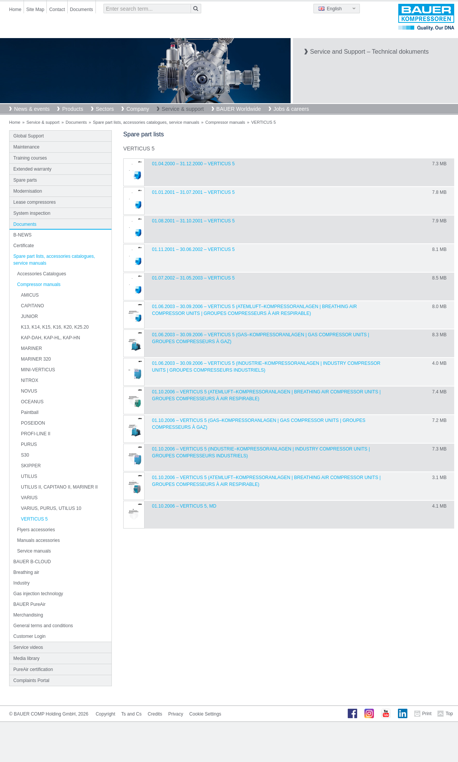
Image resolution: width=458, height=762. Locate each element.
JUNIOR (29, 316)
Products (72, 109)
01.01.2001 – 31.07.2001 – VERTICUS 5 (193, 192)
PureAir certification (33, 669)
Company (137, 109)
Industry (21, 583)
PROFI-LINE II (35, 433)
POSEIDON (33, 423)
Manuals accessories (38, 540)
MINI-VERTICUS (38, 369)
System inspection (31, 213)
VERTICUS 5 (34, 519)
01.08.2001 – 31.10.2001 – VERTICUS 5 (193, 221)
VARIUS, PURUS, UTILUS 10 (51, 508)
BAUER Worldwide (238, 109)
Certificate (23, 245)
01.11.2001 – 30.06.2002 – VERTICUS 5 (193, 249)
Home (15, 9)
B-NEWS (22, 235)
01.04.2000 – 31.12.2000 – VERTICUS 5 (193, 163)
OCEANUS (32, 401)
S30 (25, 455)
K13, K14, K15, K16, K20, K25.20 (55, 327)
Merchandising (28, 615)
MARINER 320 (36, 359)
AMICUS (30, 295)
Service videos (28, 647)
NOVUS (29, 391)
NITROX (29, 380)
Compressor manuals (225, 122)
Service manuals (34, 551)
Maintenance (26, 147)
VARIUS (29, 497)
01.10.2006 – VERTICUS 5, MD (184, 506)
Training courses (30, 158)
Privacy (175, 714)
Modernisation (27, 191)
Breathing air (26, 572)
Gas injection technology (38, 593)
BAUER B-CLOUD (32, 561)
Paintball (29, 412)
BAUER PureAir (29, 604)
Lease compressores (34, 202)
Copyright (105, 714)
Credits (155, 714)
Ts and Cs (131, 714)
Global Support (28, 136)
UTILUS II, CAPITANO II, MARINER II (59, 487)
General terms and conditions (43, 625)
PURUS (29, 444)
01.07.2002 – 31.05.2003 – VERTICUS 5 (193, 278)
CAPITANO (32, 305)
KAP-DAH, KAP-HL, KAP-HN (50, 337)
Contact (57, 9)
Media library (26, 658)
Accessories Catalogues (41, 273)
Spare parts (25, 180)
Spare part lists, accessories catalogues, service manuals (146, 122)
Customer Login (29, 636)
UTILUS (29, 476)
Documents (81, 9)
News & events (31, 109)
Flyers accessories (36, 529)
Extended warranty (32, 169)
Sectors (105, 109)
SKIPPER (31, 465)
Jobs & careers (291, 109)
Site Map (35, 9)
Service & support (183, 109)
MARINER (31, 348)
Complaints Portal (31, 680)
